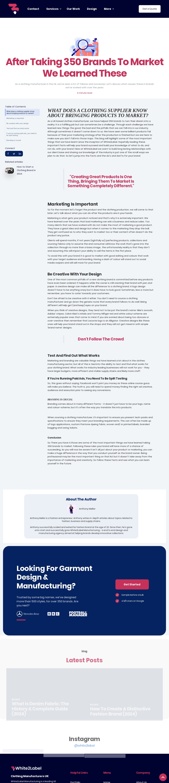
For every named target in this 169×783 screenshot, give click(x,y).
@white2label (84, 754)
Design (92, 9)
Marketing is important (15, 118)
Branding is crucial (13, 140)
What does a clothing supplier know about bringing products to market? (20, 112)
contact (33, 9)
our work (73, 9)
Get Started (132, 584)
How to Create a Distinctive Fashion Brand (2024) (120, 720)
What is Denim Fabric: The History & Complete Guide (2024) (40, 717)
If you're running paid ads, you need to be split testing (21, 134)
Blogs (16, 708)
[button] (53, 9)
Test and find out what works (17, 128)
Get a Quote (150, 9)
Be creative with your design (17, 123)
